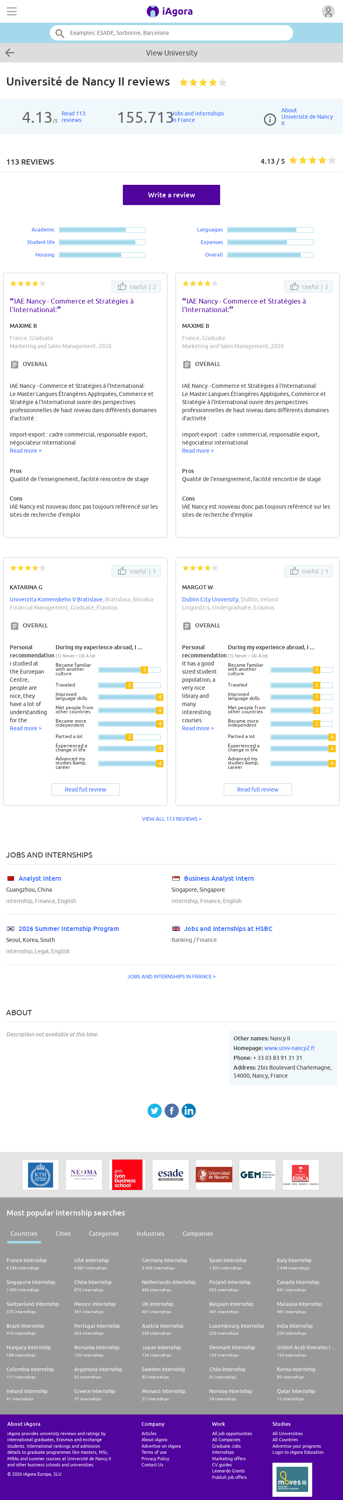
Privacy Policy (155, 1458)
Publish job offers (229, 1477)
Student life (41, 242)
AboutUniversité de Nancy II (307, 116)
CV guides (222, 1464)
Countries (24, 1233)
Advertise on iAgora (161, 1446)
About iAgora (154, 1439)
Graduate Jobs (226, 1446)
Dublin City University (210, 599)
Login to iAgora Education (298, 1452)
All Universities (287, 1433)
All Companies (226, 1439)
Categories (104, 1233)
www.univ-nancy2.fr (289, 1048)
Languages (210, 229)
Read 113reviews (74, 116)
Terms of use (154, 1452)
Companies (197, 1233)
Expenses (212, 242)
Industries (151, 1233)
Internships (223, 1452)
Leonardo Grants (228, 1470)
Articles (148, 1433)
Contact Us (152, 1464)
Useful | (136, 286)
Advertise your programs (296, 1446)
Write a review (171, 194)
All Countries (285, 1439)
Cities (63, 1233)
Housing (45, 254)
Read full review (85, 789)
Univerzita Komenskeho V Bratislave (56, 599)
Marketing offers (229, 1458)
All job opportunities (232, 1433)
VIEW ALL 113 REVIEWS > (172, 818)
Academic (43, 229)
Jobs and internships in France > (171, 976)
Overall (214, 254)
